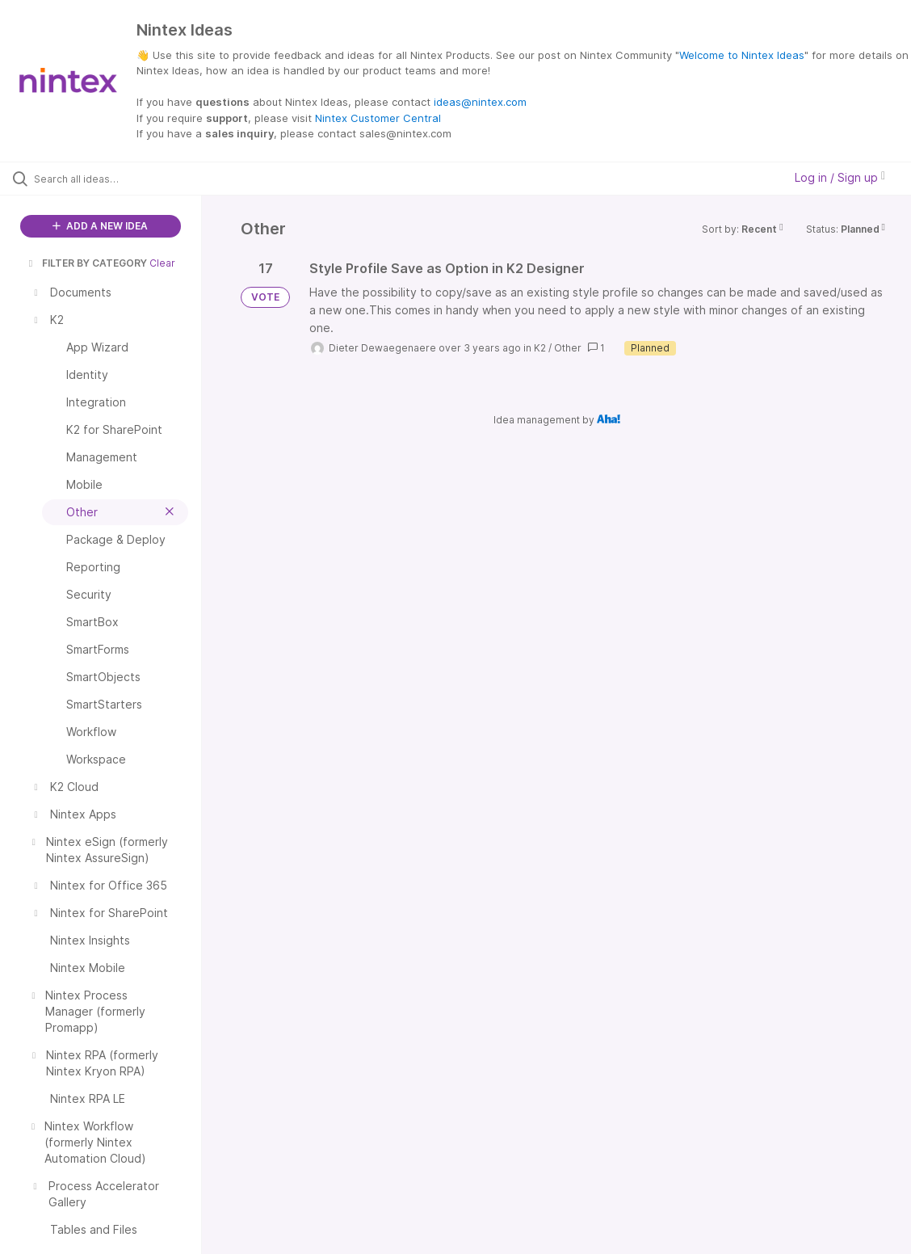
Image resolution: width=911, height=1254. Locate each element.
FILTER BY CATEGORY (86, 263)
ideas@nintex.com (480, 101)
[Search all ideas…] (111, 178)
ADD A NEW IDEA (100, 226)
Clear (162, 263)
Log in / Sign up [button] (840, 177)
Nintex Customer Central (378, 118)
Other (567, 348)
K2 (540, 348)
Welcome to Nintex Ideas (741, 54)
